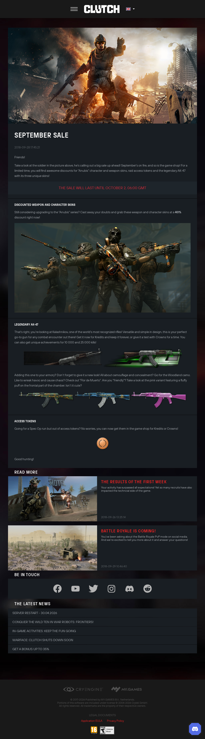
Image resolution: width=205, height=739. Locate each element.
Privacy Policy (115, 720)
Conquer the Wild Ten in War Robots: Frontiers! (52, 622)
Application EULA (91, 720)
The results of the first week (134, 481)
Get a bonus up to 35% (30, 649)
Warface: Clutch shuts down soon (42, 640)
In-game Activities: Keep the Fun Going (44, 631)
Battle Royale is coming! (128, 531)
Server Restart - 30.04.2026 (34, 613)
